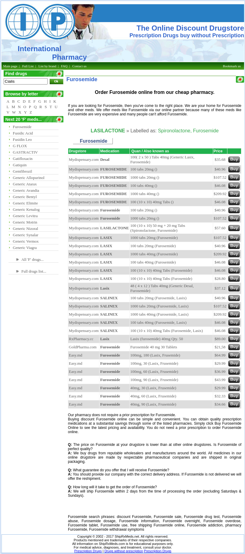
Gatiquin (20, 165)
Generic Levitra (25, 216)
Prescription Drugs (88, 551)
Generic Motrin (25, 222)
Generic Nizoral (25, 228)
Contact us (79, 66)
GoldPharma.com (82, 347)
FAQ (64, 66)
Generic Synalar (25, 235)
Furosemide (22, 126)
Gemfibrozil (22, 171)
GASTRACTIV (25, 152)
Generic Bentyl (25, 196)
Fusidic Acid (23, 133)
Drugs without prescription (123, 551)
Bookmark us (232, 66)
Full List (28, 66)
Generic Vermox (26, 241)
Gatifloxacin (22, 158)
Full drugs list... (33, 271)
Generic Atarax (25, 184)
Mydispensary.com (84, 159)
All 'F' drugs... (32, 259)
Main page (10, 66)
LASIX (106, 237)
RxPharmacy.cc (81, 339)
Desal (104, 159)
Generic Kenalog (26, 209)
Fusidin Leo (22, 139)
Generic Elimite (25, 203)
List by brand (47, 66)
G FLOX (20, 146)
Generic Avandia (26, 190)
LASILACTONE (114, 228)
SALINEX (109, 298)
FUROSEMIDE (113, 169)
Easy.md (75, 355)
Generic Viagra (25, 247)
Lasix (104, 288)
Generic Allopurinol (28, 177)
